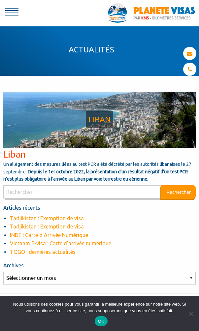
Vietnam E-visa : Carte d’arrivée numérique (60, 243)
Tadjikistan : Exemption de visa (47, 218)
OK (101, 321)
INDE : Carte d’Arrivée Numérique (49, 235)
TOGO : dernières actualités (43, 252)
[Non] (190, 313)
